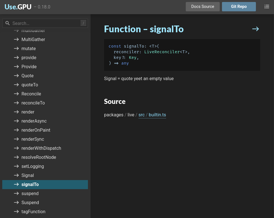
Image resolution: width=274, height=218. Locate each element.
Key (133, 57)
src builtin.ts (152, 114)
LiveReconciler (162, 52)
